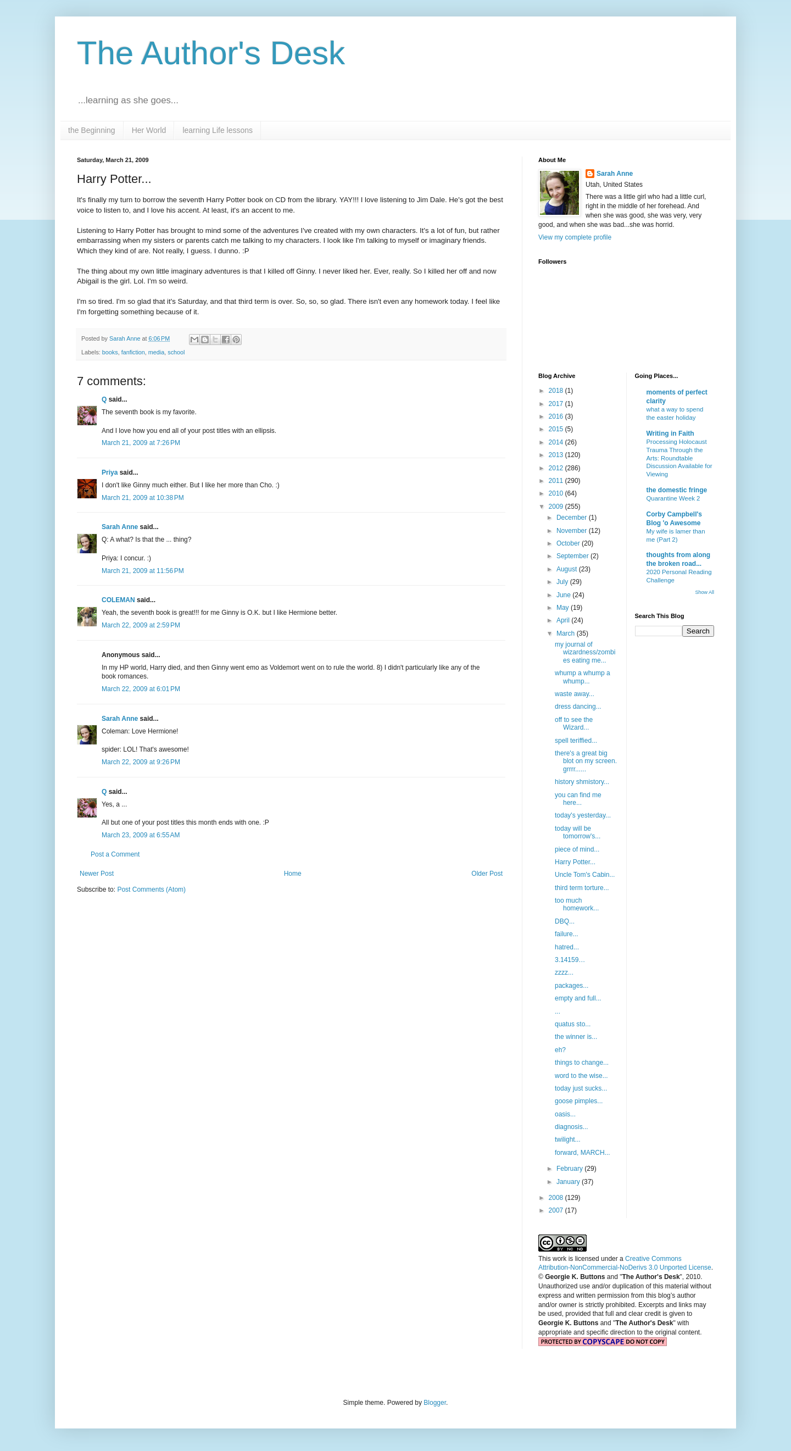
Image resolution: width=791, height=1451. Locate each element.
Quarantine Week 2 (673, 498)
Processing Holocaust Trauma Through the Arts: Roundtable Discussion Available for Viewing (679, 457)
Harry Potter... (575, 862)
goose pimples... (579, 1101)
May (563, 607)
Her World (149, 130)
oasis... (565, 1114)
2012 (557, 468)
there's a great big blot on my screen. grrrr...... (586, 761)
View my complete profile (574, 237)
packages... (571, 985)
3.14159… (570, 960)
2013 (557, 455)
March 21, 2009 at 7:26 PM (141, 443)
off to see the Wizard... (574, 723)
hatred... (567, 947)
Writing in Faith (670, 433)
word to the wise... (581, 1076)
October (569, 543)
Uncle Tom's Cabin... (585, 875)
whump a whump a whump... (582, 677)
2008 (557, 1198)
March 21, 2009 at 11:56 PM (143, 571)
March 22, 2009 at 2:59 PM (141, 625)
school (176, 352)
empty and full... (578, 998)
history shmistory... (582, 782)
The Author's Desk (211, 53)
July (563, 582)
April (563, 620)
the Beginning (91, 130)
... (557, 1011)
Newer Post (97, 873)
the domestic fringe (677, 490)
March (566, 633)
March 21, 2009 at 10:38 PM (143, 498)
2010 (557, 493)
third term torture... (582, 888)
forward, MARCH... (582, 1153)
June (564, 595)
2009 (557, 506)
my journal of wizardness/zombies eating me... (585, 652)
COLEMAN (118, 600)
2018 (557, 390)
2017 (557, 404)
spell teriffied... (576, 740)
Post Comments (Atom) (151, 889)
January (569, 1182)
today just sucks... (581, 1088)
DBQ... (565, 921)
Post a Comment (115, 854)
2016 (557, 416)
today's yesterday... (583, 815)
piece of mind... (577, 849)
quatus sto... (573, 1024)
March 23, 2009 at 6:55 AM (141, 835)
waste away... (574, 694)
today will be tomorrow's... (577, 832)
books (110, 352)
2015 (557, 429)
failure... (566, 934)
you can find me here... (578, 799)
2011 (557, 481)
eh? (560, 1050)
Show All (704, 592)
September (573, 556)
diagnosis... (571, 1127)
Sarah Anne (120, 527)
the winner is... (576, 1037)
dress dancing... (578, 706)
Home (293, 873)
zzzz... (564, 972)
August (567, 569)
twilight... (568, 1139)
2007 (557, 1210)
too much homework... (577, 904)
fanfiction (133, 352)
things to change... (582, 1062)
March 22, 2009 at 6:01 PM (141, 689)
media (156, 352)
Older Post (487, 873)
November (572, 531)
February (570, 1168)
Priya (110, 472)
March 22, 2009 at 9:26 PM (141, 762)
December (572, 517)
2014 (557, 442)
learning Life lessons (217, 130)
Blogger (435, 1402)
